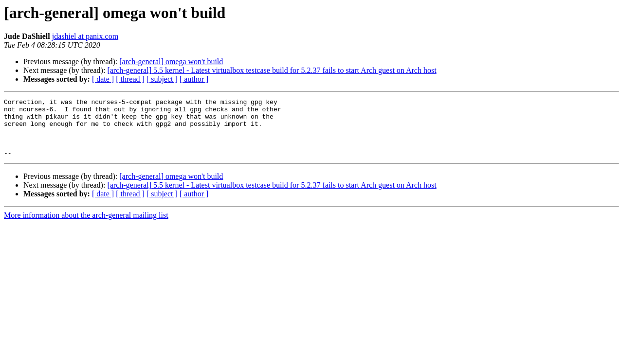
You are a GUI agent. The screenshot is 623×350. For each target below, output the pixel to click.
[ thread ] (130, 79)
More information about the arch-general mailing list (86, 227)
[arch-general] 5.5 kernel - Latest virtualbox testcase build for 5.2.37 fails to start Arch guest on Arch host (271, 70)
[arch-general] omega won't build (171, 61)
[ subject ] (162, 79)
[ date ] (103, 79)
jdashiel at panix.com (85, 36)
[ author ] (194, 79)
